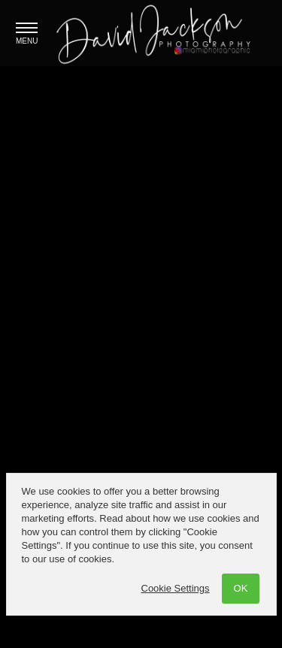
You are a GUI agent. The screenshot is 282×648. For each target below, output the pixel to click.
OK (241, 588)
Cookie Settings (175, 588)
